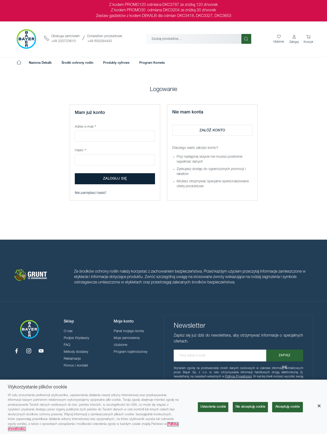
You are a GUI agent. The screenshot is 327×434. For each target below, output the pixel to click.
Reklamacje (72, 359)
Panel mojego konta (129, 331)
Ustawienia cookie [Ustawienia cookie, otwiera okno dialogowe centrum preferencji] (213, 407)
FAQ (67, 345)
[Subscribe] (284, 355)
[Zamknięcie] (319, 406)
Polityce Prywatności (238, 376)
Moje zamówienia (127, 338)
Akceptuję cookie (287, 407)
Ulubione (120, 345)
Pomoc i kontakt (76, 366)
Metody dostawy (76, 352)
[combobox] (193, 39)
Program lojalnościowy (130, 352)
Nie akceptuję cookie (250, 407)
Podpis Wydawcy (76, 338)
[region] (163, 407)
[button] (294, 39)
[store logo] (26, 39)
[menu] (97, 63)
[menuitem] (40, 63)
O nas (68, 331)
